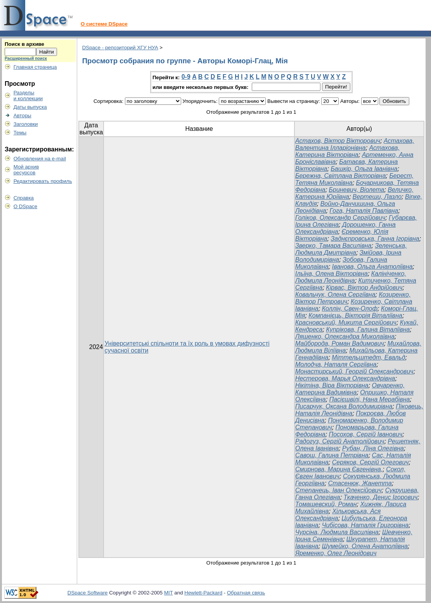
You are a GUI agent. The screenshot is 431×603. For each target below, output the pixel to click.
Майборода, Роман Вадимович (339, 343)
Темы (20, 133)
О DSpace (26, 206)
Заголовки (26, 124)
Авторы (22, 115)
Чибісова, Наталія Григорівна (365, 525)
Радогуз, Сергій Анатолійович (339, 441)
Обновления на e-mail (40, 159)
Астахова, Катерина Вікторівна (347, 151)
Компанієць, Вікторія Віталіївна (355, 315)
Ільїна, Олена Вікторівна (331, 273)
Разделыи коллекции (28, 95)
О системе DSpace (104, 24)
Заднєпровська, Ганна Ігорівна (375, 238)
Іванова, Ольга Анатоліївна (372, 266)
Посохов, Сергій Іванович (366, 434)
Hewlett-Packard (203, 593)
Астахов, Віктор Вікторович (337, 140)
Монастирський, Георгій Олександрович (354, 371)
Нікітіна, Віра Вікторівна (332, 385)
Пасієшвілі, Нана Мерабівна (369, 399)
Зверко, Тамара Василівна (333, 245)
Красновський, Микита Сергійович (345, 322)
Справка (24, 198)
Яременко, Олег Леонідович (335, 553)
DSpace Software (88, 593)
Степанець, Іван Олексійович (338, 490)
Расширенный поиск (26, 58)
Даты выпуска (30, 107)
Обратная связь (246, 593)
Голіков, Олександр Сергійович (340, 217)
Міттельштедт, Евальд (368, 357)
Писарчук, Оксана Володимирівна (343, 406)
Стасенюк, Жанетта (360, 483)
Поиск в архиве (24, 44)
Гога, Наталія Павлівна (363, 210)
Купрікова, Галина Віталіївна (368, 329)
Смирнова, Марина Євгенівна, (339, 469)
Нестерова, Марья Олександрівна (345, 378)
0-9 (186, 76)
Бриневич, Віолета (356, 189)
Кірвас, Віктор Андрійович (364, 287)
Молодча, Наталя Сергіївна (335, 364)
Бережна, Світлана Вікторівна (340, 175)
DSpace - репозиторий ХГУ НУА (120, 47)
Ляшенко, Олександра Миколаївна (345, 336)
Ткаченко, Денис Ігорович (381, 497)
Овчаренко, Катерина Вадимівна (350, 389)
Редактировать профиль (43, 181)
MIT (168, 593)
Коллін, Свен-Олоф (349, 308)
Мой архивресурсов (26, 170)
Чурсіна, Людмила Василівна (337, 532)
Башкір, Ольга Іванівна (364, 168)
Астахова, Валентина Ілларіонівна (354, 144)
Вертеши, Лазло (377, 196)
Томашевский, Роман (326, 504)
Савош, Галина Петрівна (332, 455)
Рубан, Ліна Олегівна (373, 448)
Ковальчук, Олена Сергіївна (335, 294)
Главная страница (35, 67)
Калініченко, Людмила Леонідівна (350, 277)
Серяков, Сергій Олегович (370, 462)
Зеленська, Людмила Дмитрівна (351, 249)
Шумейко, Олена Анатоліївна (365, 546)
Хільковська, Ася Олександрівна (338, 514)
